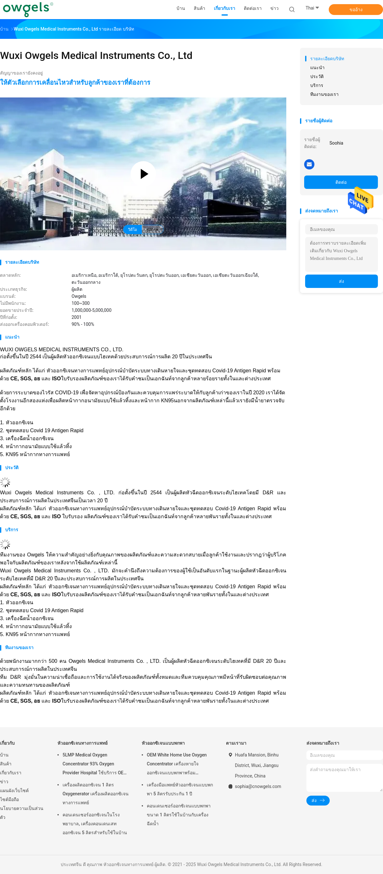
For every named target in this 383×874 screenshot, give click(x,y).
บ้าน (4, 754)
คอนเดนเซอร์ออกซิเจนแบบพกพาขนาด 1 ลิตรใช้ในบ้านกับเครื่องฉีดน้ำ (179, 814)
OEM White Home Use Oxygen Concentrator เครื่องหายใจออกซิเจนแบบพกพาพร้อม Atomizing (177, 764)
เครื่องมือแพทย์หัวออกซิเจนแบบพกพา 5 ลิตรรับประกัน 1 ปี (180, 789)
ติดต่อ (341, 182)
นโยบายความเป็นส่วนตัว (21, 813)
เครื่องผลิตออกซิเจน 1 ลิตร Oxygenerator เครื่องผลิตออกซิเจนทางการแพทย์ (96, 793)
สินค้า (5, 763)
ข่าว (4, 781)
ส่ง (341, 281)
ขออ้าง (356, 9)
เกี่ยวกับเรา (10, 772)
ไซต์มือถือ (9, 799)
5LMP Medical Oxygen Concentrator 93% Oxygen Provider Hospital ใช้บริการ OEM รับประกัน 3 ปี (95, 764)
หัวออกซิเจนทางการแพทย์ (82, 743)
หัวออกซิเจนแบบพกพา (163, 743)
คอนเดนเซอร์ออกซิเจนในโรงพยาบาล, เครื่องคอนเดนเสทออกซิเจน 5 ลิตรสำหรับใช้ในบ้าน (95, 823)
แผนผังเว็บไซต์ (14, 790)
